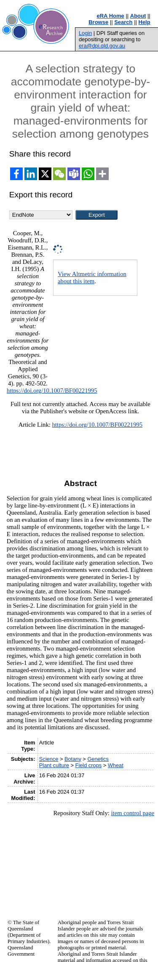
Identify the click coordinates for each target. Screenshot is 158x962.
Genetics (98, 759)
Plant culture (54, 765)
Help (144, 22)
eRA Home (110, 16)
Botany (72, 759)
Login (85, 33)
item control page (132, 813)
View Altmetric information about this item (92, 277)
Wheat (115, 765)
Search (123, 22)
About (138, 16)
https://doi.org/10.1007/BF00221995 (52, 390)
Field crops (88, 765)
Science (49, 759)
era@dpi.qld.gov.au (102, 46)
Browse (98, 22)
